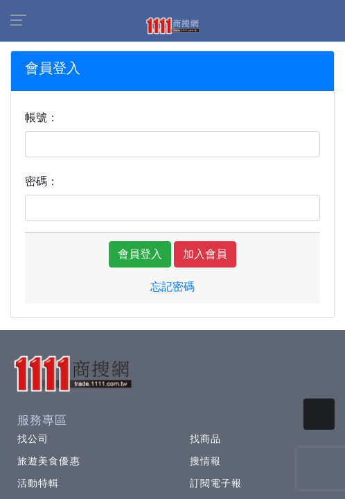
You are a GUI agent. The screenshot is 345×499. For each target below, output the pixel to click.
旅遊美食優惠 (48, 460)
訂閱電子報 (216, 483)
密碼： (41, 181)
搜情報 (205, 460)
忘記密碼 (172, 286)
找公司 (32, 438)
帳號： (41, 117)
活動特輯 (38, 483)
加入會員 (205, 254)
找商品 (205, 438)
